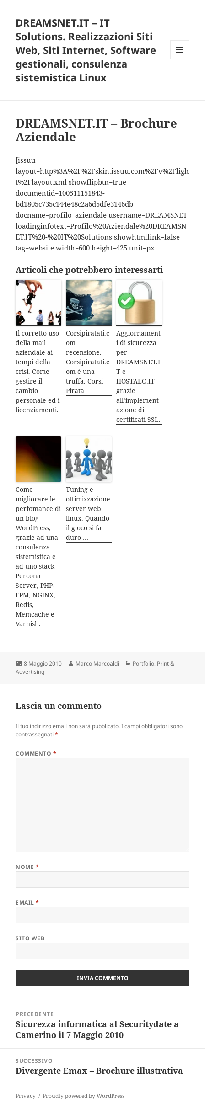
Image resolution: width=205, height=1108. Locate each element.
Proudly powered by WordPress (83, 1096)
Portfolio (143, 663)
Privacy (26, 1096)
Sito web (30, 938)
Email (27, 902)
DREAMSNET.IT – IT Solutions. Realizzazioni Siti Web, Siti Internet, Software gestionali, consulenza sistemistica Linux (86, 50)
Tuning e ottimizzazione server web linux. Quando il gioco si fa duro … (88, 513)
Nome (27, 867)
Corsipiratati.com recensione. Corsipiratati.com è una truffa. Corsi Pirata (87, 362)
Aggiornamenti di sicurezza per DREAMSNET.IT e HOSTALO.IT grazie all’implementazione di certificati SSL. (138, 376)
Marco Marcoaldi (97, 663)
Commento (36, 753)
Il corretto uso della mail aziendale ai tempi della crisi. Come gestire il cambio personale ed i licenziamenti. (37, 371)
